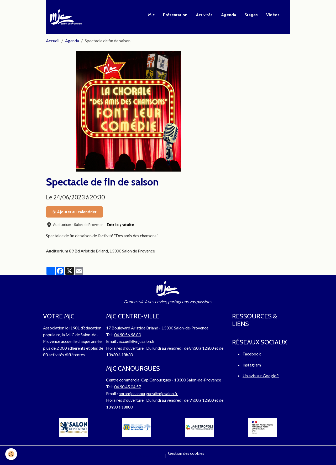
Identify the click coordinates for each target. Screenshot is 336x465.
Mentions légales (147, 455)
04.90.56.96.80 (127, 334)
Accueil (52, 40)
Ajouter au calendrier (74, 212)
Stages (251, 14)
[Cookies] (11, 454)
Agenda (228, 14)
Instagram (252, 364)
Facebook (252, 353)
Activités (204, 14)
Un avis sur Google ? (261, 375)
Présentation (175, 14)
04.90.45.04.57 (127, 386)
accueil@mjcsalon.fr (137, 341)
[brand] (67, 17)
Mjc (151, 14)
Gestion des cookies (186, 453)
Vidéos (273, 14)
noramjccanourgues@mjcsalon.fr (148, 393)
